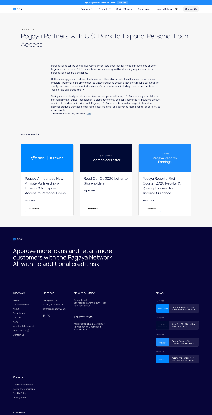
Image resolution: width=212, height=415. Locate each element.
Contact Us (191, 9)
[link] (47, 209)
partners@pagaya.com (54, 309)
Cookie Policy (19, 393)
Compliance (144, 9)
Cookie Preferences (23, 385)
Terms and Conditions (24, 389)
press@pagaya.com (53, 304)
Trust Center (21, 330)
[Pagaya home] (17, 9)
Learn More (122, 3)
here (89, 113)
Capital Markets (124, 9)
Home (16, 300)
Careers (17, 317)
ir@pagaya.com (50, 300)
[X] (48, 316)
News (16, 322)
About (16, 309)
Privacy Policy (19, 398)
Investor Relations (23, 326)
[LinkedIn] (44, 316)
